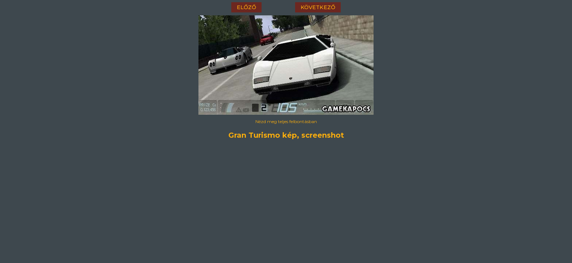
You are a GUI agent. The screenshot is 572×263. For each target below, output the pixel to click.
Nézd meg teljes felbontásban (286, 121)
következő (318, 7)
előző (246, 7)
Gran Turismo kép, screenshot (286, 135)
